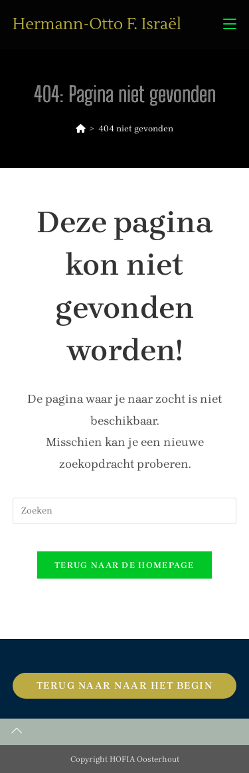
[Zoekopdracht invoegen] (125, 511)
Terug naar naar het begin (125, 685)
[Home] (81, 128)
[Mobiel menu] (229, 24)
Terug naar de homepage (124, 565)
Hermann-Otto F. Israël (97, 24)
